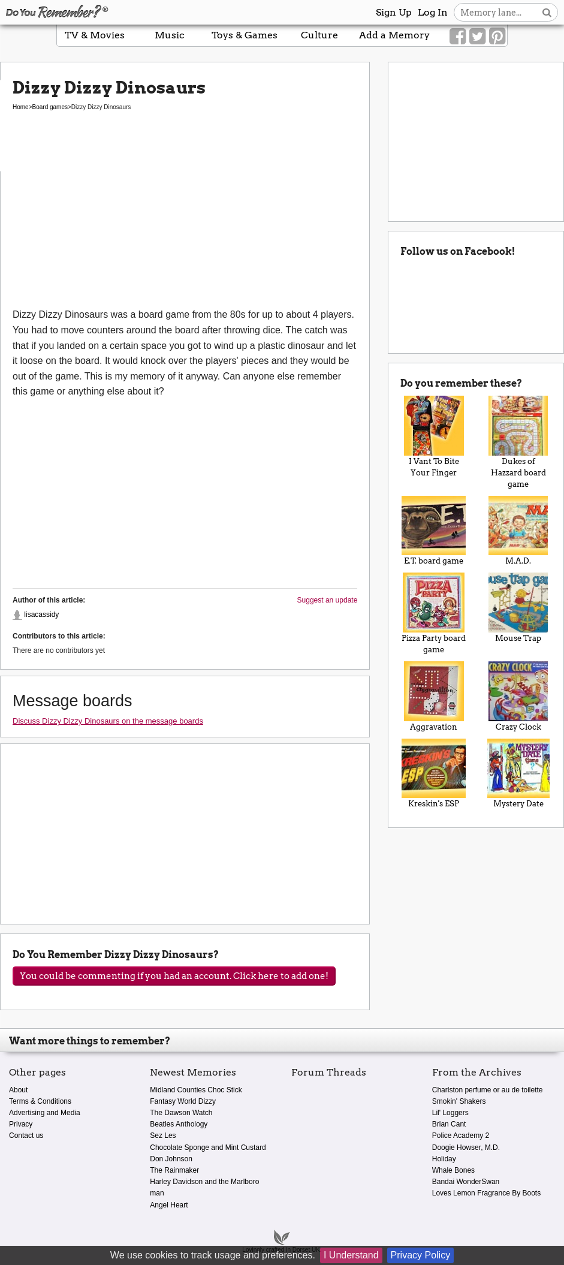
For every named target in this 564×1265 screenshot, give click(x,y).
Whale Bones (453, 1170)
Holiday (444, 1159)
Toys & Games (245, 35)
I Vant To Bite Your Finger (433, 436)
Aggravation (433, 696)
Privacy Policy (421, 1255)
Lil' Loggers (450, 1113)
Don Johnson (171, 1159)
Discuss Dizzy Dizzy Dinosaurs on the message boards (108, 720)
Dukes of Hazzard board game (518, 442)
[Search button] (546, 12)
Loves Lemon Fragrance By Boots (486, 1193)
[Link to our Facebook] (458, 36)
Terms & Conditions (40, 1101)
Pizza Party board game (433, 613)
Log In (433, 12)
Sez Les (163, 1135)
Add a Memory (394, 35)
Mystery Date (518, 774)
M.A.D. (518, 531)
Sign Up (394, 12)
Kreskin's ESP (433, 774)
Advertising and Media (44, 1113)
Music (170, 35)
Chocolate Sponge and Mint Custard (208, 1147)
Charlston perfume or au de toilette (487, 1090)
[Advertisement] (185, 217)
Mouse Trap (518, 608)
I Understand (351, 1255)
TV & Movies (95, 35)
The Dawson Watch (181, 1113)
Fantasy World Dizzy (183, 1101)
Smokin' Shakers (459, 1101)
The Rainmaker (174, 1170)
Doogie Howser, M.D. (466, 1147)
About (18, 1090)
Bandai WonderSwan (466, 1181)
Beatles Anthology (178, 1124)
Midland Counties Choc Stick (196, 1090)
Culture (319, 35)
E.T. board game (433, 531)
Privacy (20, 1124)
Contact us (26, 1135)
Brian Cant (449, 1124)
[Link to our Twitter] (477, 36)
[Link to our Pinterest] (497, 36)
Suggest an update (327, 600)
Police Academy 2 (460, 1135)
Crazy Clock (518, 696)
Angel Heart (169, 1205)
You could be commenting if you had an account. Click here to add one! (174, 976)
